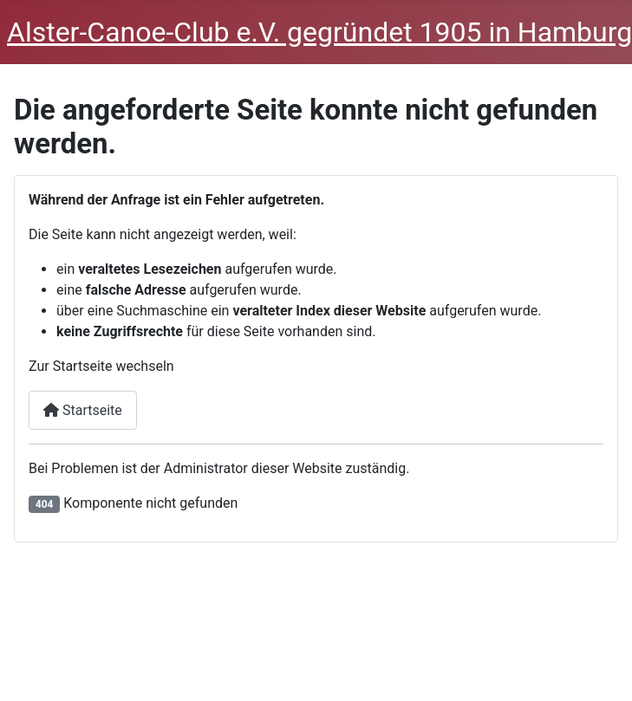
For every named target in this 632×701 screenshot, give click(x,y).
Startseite (82, 410)
